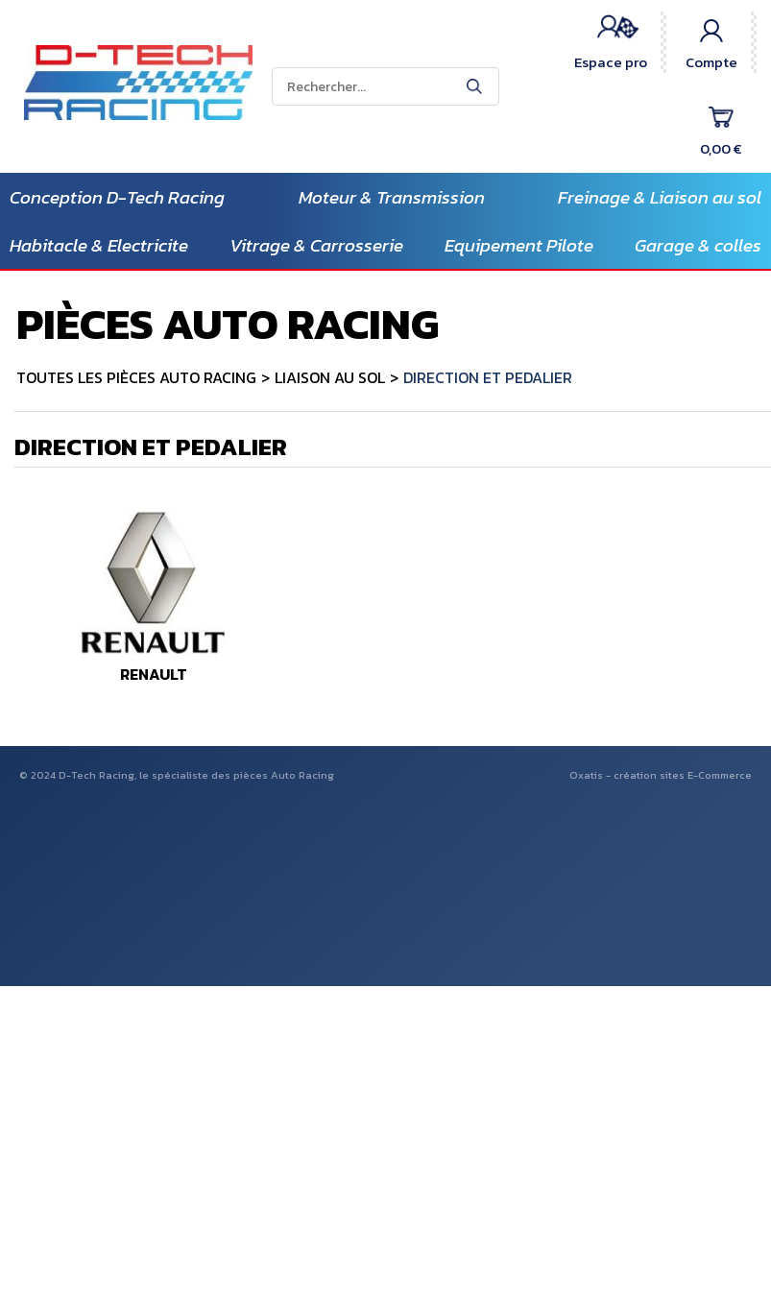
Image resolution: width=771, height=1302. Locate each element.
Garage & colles (698, 245)
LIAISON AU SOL (330, 377)
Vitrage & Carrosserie (316, 245)
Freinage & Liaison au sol (659, 197)
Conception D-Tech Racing (117, 197)
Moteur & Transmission (392, 197)
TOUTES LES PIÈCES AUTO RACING (136, 377)
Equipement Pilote (519, 245)
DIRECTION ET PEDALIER (487, 377)
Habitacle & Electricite (99, 245)
